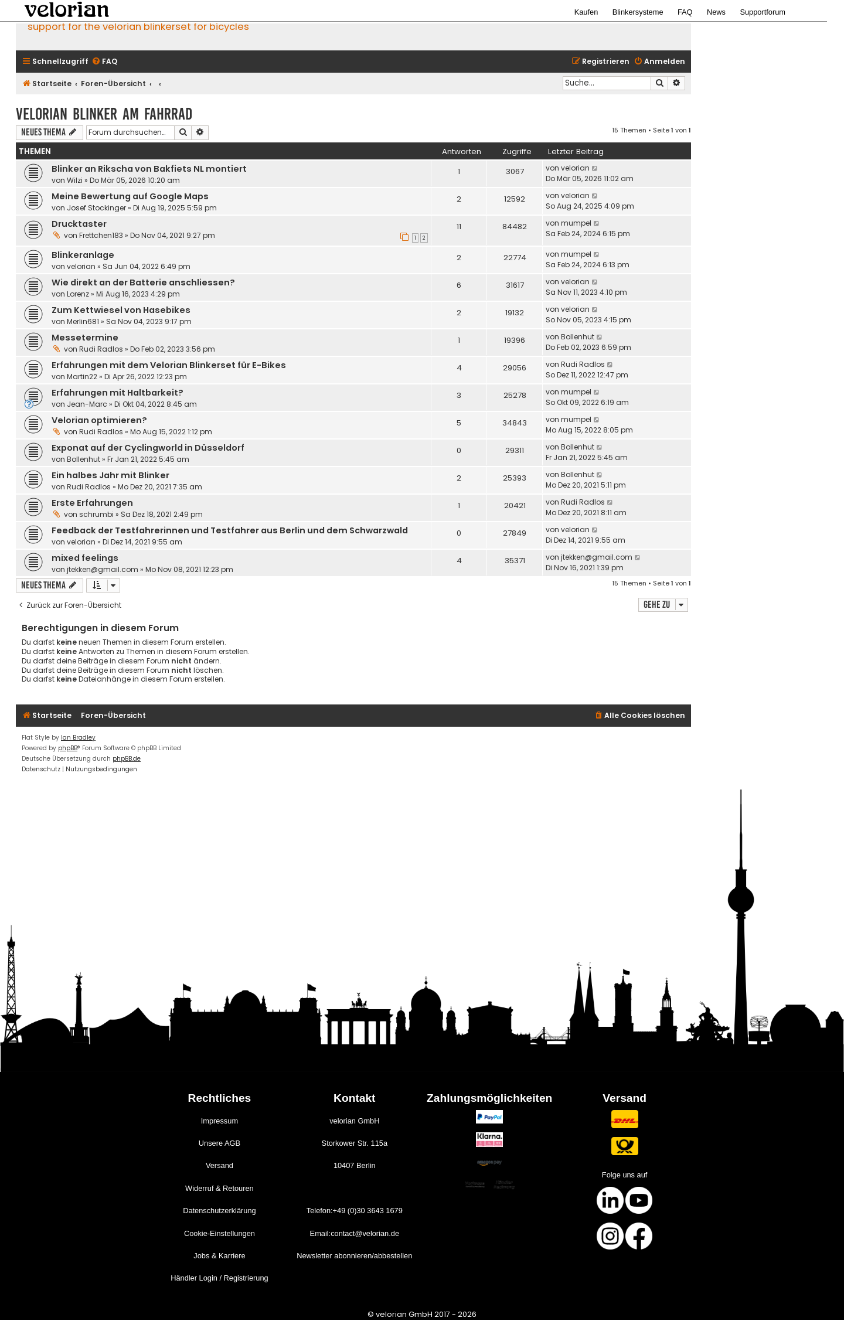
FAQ (685, 12)
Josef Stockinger (96, 208)
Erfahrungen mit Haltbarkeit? (117, 393)
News (716, 12)
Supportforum (762, 12)
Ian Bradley (78, 737)
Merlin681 (83, 321)
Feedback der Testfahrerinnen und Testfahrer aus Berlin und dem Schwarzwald (230, 530)
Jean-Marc (87, 404)
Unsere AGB (219, 1143)
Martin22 (82, 377)
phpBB (67, 748)
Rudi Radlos (101, 349)
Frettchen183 (101, 235)
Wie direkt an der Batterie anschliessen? (143, 282)
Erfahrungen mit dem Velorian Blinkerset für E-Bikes (169, 365)
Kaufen (586, 12)
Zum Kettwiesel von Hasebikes (121, 310)
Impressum (219, 1120)
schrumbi (96, 514)
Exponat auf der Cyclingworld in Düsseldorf (148, 448)
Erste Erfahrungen (92, 503)
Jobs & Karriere (219, 1255)
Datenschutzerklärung (219, 1210)
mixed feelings (85, 558)
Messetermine (85, 337)
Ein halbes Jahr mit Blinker (110, 475)
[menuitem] (104, 62)
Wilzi (75, 180)
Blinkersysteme (637, 12)
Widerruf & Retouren (219, 1188)
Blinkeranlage (83, 255)
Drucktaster (79, 224)
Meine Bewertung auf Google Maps (130, 196)
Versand (219, 1165)
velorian (575, 168)
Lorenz (78, 294)
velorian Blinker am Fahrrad (104, 114)
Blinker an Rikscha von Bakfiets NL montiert (149, 169)
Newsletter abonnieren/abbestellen (354, 1255)
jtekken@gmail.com (102, 569)
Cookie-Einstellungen (219, 1233)
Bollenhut (577, 337)
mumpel (576, 223)
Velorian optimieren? (99, 420)
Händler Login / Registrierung (219, 1278)
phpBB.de (127, 758)
